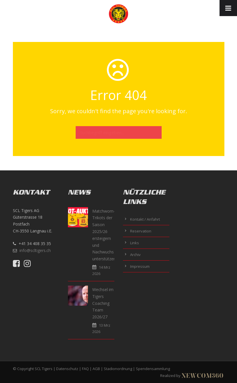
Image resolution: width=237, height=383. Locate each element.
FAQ (85, 368)
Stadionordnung (118, 368)
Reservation (140, 231)
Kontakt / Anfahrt (145, 219)
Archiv (135, 254)
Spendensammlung (153, 368)
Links (134, 242)
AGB (96, 368)
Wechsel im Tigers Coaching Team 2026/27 (102, 303)
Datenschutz (67, 368)
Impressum (140, 266)
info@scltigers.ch (35, 250)
